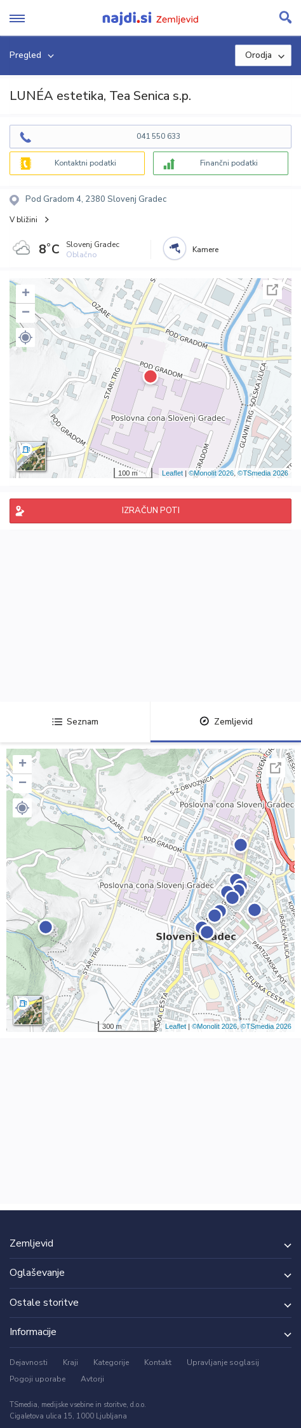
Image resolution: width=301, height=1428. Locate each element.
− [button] (26, 313)
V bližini (23, 220)
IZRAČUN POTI (151, 510)
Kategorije (111, 1362)
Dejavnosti (29, 1362)
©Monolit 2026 (211, 473)
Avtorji (92, 1379)
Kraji (70, 1362)
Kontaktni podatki (85, 163)
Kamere (205, 249)
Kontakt (157, 1362)
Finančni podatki (229, 163)
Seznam (75, 722)
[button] (25, 337)
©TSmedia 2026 (262, 473)
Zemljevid (226, 722)
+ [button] (26, 294)
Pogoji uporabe (37, 1379)
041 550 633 (158, 136)
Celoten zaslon (272, 289)
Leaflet (172, 473)
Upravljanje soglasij (223, 1362)
